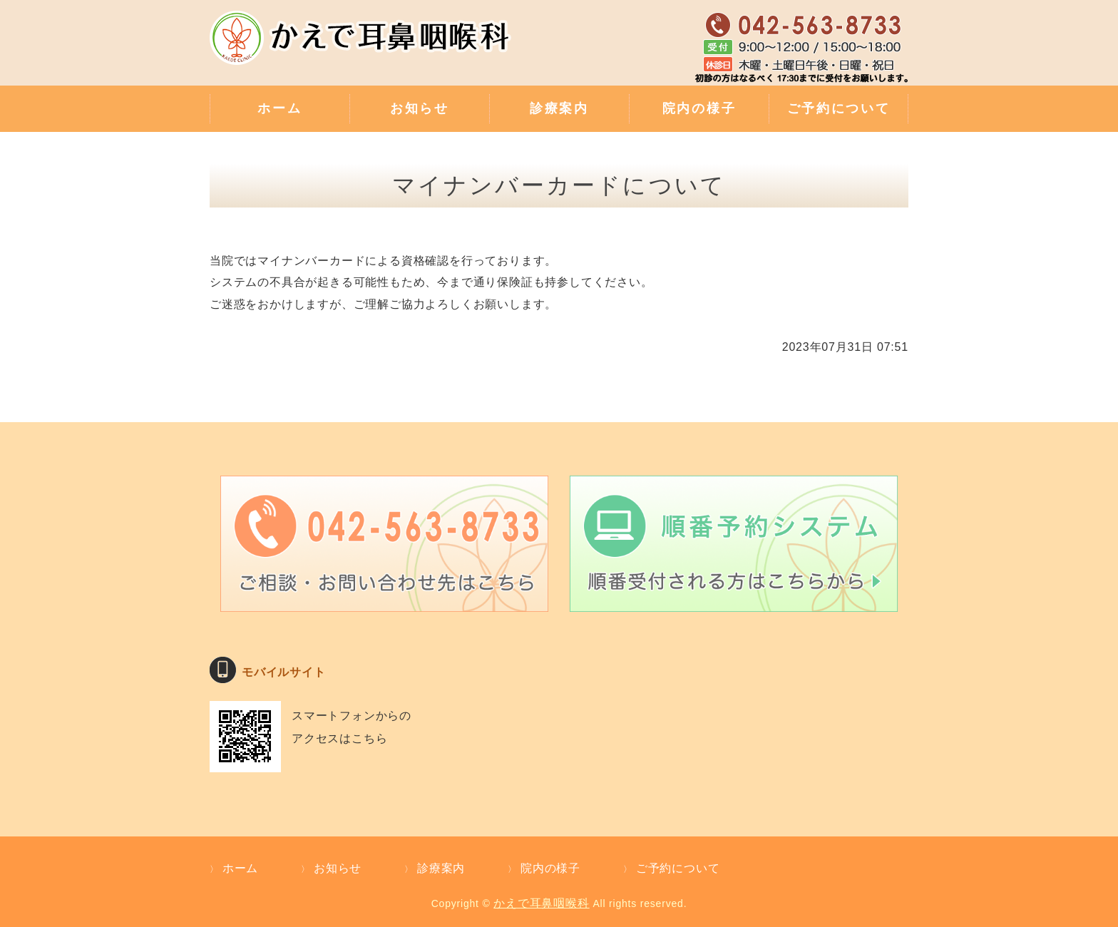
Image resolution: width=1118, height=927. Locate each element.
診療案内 (559, 108)
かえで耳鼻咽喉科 (541, 903)
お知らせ (419, 108)
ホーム (279, 108)
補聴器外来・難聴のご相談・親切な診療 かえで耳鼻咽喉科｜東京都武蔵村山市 (363, 46)
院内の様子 (699, 108)
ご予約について (839, 108)
